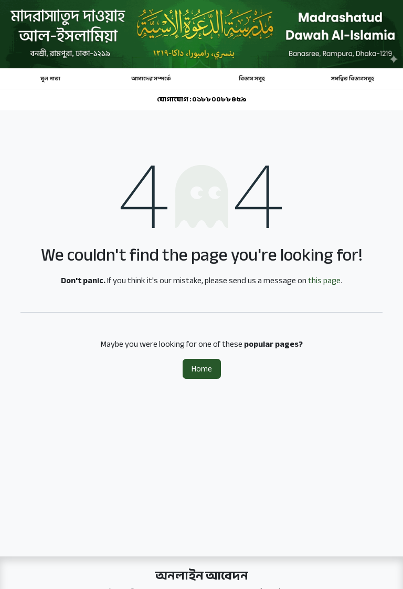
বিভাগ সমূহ (252, 79)
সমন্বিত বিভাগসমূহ (352, 79)
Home (202, 369)
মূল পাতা (50, 79)
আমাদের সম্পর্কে (151, 79)
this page (324, 280)
